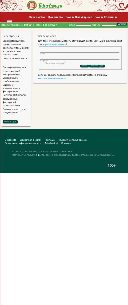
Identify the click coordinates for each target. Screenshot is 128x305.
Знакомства (37, 17)
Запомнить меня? (55, 70)
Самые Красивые (106, 17)
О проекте (10, 141)
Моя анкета (55, 17)
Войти (80, 74)
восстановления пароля (52, 87)
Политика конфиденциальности (23, 144)
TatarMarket (51, 144)
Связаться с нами (30, 141)
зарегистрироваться (54, 44)
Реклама (50, 141)
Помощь (66, 144)
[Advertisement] (64, 240)
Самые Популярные (79, 17)
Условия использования (73, 141)
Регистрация (14, 122)
